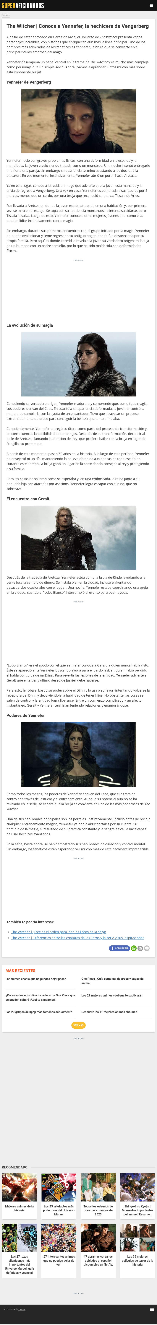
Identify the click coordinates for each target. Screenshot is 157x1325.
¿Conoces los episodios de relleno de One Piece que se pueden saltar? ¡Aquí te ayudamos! (40, 998)
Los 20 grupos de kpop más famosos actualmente (39, 1012)
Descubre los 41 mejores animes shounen (109, 1012)
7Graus (21, 1309)
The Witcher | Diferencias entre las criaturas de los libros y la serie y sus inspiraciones (77, 938)
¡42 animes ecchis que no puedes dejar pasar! (36, 979)
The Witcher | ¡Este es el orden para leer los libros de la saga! (58, 932)
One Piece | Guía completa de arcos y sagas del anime (112, 981)
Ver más (79, 1025)
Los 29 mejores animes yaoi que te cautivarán (111, 995)
